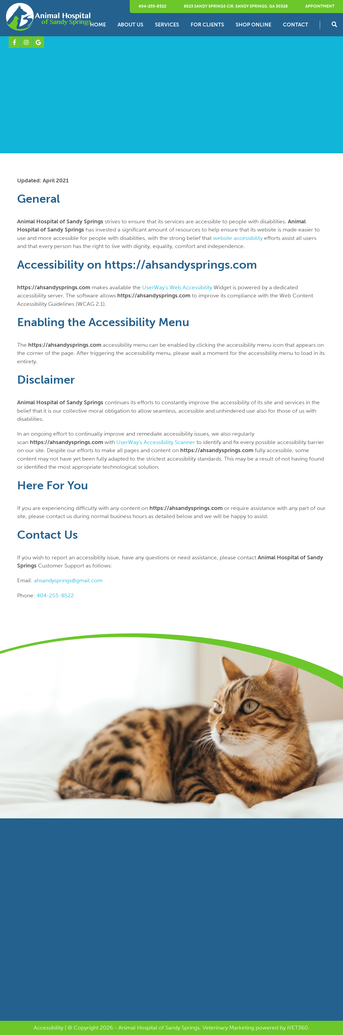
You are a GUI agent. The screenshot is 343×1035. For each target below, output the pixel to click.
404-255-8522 (152, 6)
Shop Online (253, 24)
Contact (295, 24)
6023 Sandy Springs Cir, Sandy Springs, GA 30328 (236, 6)
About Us (130, 24)
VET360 (297, 1027)
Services (167, 24)
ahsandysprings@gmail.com (68, 580)
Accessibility (48, 1027)
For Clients (207, 24)
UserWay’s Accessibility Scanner (155, 442)
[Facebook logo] (14, 42)
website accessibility (238, 238)
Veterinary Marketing (228, 1027)
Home (98, 24)
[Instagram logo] (26, 42)
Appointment (319, 6)
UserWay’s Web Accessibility (177, 287)
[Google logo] (38, 42)
